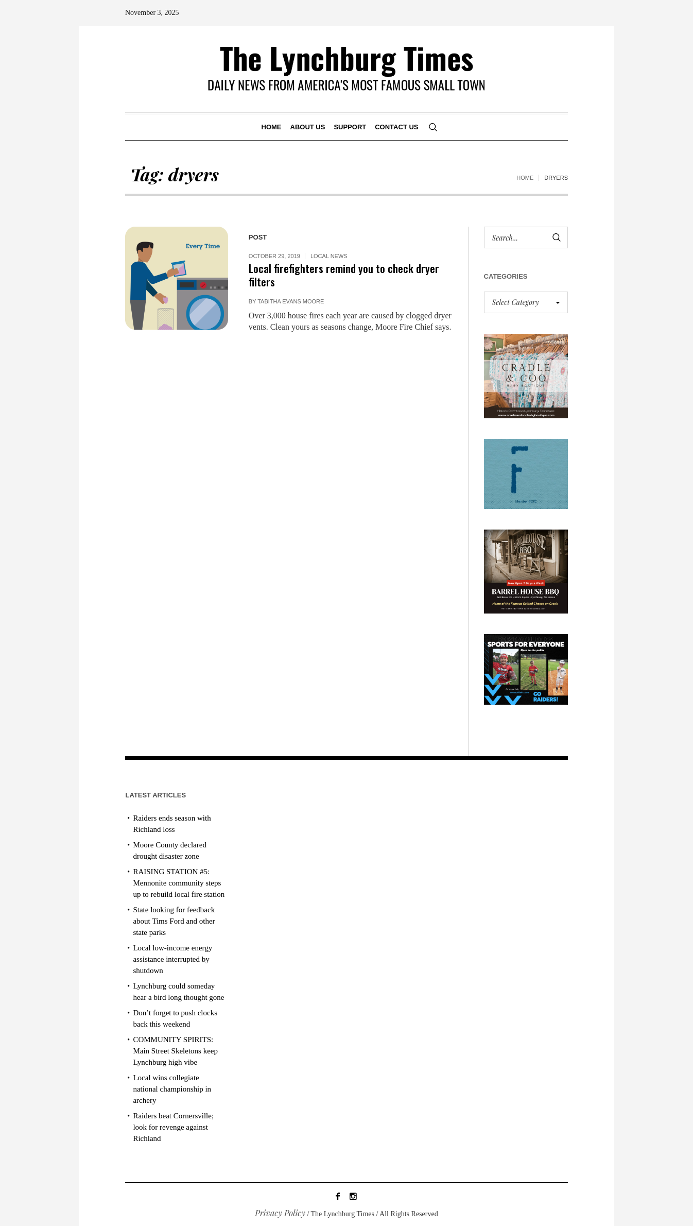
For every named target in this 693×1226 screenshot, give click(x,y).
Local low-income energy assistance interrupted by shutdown (172, 959)
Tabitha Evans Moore (290, 301)
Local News (329, 256)
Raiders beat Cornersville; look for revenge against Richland (173, 1127)
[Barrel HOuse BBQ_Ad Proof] (526, 570)
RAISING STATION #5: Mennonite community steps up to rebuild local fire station (178, 882)
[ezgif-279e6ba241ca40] (526, 472)
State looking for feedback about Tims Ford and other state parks (174, 921)
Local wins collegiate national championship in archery (172, 1089)
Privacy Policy (280, 1212)
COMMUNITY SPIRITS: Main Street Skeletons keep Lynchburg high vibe (175, 1050)
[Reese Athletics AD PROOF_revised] (526, 668)
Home (524, 178)
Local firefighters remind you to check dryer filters (344, 275)
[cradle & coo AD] (526, 374)
